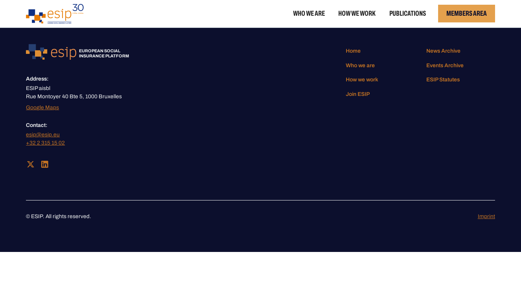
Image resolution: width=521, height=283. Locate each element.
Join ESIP (358, 94)
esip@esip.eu (43, 135)
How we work (357, 13)
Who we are (309, 13)
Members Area (466, 13)
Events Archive (445, 65)
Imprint (486, 216)
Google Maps (42, 107)
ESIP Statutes (443, 80)
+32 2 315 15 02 (45, 143)
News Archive (443, 51)
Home (353, 51)
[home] (55, 14)
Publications (407, 13)
